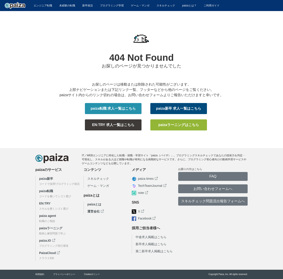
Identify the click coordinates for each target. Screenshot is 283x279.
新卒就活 (87, 5)
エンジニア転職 (43, 5)
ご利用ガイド (212, 5)
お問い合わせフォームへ (212, 189)
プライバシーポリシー (64, 274)
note (141, 193)
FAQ (212, 176)
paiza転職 (46, 191)
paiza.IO (45, 240)
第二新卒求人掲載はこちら (154, 251)
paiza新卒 (46, 178)
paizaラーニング (50, 228)
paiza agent (47, 216)
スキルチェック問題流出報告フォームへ (213, 201)
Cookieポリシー (92, 274)
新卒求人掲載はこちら (151, 244)
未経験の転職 (67, 5)
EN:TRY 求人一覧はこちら (113, 125)
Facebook (144, 218)
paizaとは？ (189, 5)
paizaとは (94, 204)
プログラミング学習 (112, 5)
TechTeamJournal (150, 185)
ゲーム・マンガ (140, 5)
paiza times (146, 178)
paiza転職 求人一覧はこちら (113, 108)
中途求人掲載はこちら (151, 237)
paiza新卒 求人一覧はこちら (178, 108)
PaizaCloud (47, 253)
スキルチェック (166, 5)
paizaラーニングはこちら (178, 125)
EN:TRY (45, 203)
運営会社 (93, 211)
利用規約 (39, 274)
